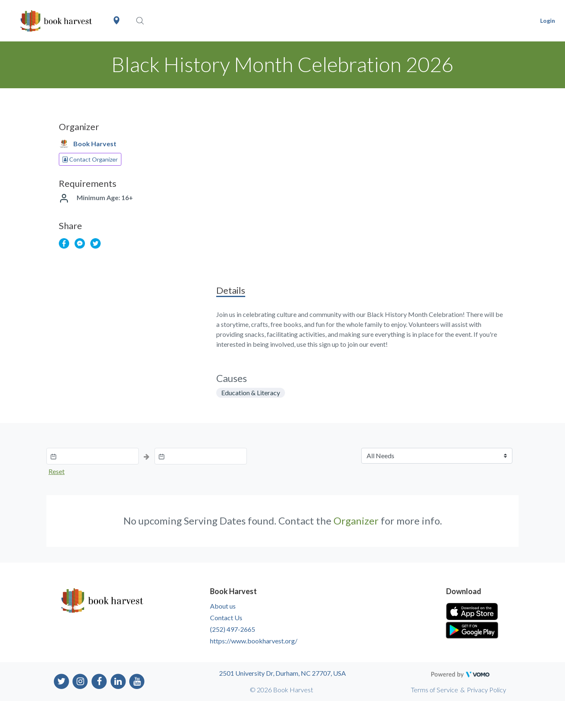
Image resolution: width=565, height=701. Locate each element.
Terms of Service (434, 690)
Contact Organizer (90, 159)
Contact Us (226, 617)
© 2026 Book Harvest (281, 690)
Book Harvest (94, 143)
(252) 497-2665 (232, 629)
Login (547, 20)
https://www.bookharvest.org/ (253, 641)
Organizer (356, 521)
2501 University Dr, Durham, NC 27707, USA (282, 673)
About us (223, 606)
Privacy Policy (486, 690)
